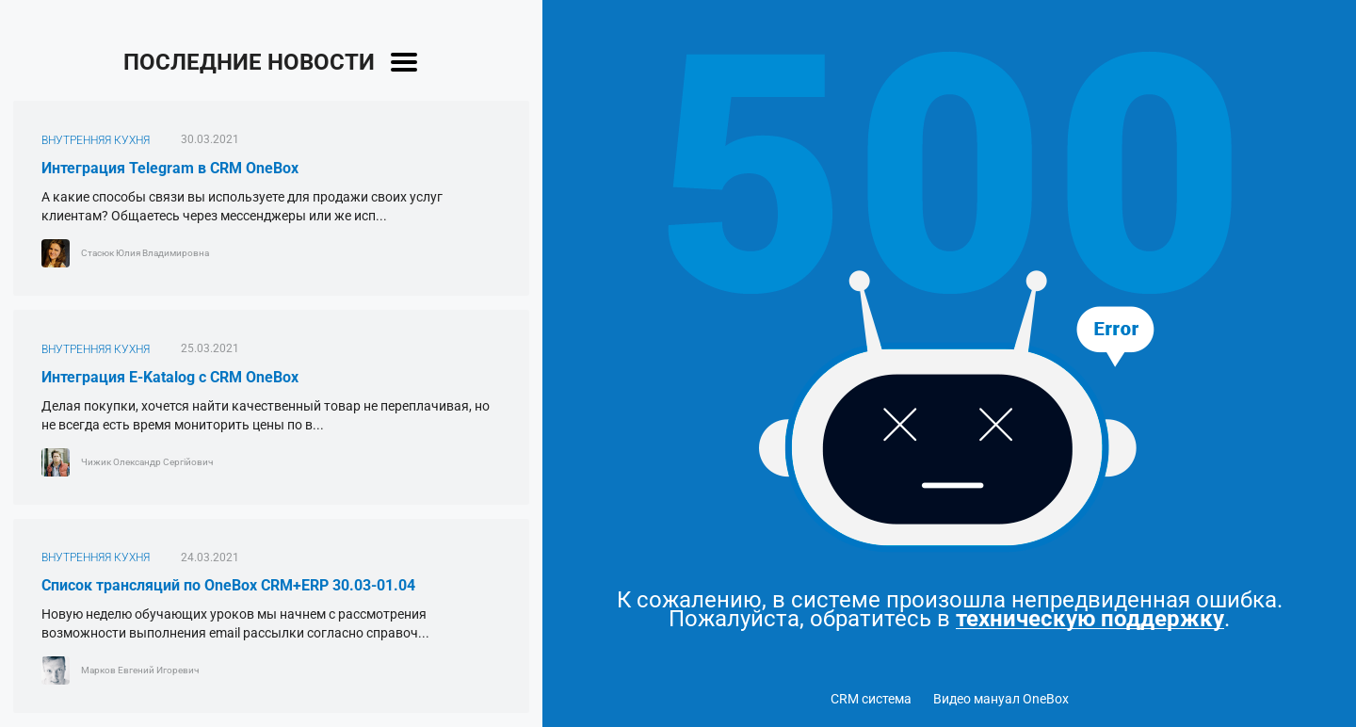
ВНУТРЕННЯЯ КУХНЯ (95, 140)
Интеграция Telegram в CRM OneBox (170, 168)
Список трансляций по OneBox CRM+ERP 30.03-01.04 (228, 585)
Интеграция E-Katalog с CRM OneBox (170, 377)
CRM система (871, 698)
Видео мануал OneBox (1001, 698)
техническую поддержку (1090, 619)
